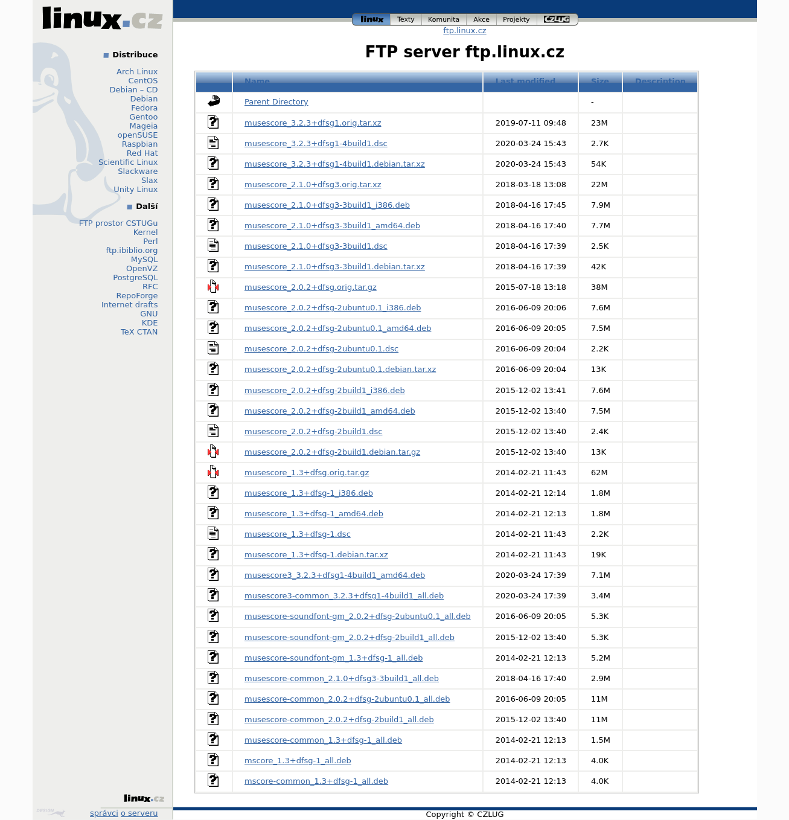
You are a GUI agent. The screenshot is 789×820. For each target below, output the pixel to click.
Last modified (526, 81)
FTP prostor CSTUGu (118, 223)
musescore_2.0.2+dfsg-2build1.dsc (313, 431)
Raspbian (140, 144)
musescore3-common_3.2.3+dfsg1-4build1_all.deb (344, 595)
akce (482, 19)
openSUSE (138, 134)
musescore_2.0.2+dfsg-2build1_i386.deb (324, 390)
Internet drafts (129, 304)
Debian (144, 98)
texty (406, 19)
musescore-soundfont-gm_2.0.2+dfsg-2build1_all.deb (349, 637)
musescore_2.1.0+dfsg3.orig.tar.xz (313, 184)
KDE (150, 322)
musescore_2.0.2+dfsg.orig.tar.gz (310, 287)
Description (660, 81)
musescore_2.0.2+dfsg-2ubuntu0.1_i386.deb (332, 307)
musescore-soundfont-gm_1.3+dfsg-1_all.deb (333, 657)
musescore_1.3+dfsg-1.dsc (297, 534)
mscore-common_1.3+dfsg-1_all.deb (316, 781)
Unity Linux (135, 189)
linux (371, 19)
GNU (149, 313)
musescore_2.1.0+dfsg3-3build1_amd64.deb (332, 225)
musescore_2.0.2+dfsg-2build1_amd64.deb (329, 410)
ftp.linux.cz (464, 30)
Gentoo (143, 116)
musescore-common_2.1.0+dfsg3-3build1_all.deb (341, 678)
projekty (517, 19)
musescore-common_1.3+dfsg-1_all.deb (323, 740)
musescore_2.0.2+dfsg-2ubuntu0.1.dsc (321, 348)
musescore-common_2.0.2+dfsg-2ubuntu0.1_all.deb (347, 698)
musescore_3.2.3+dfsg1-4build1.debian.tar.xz (334, 163)
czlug (557, 19)
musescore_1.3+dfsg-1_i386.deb (308, 493)
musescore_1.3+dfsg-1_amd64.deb (313, 513)
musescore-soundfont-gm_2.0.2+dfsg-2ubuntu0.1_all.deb (357, 616)
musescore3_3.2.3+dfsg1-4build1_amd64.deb (334, 575)
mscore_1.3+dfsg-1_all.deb (297, 760)
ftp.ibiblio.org (132, 250)
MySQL (144, 259)
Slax (149, 180)
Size (600, 81)
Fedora (144, 107)
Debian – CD (134, 89)
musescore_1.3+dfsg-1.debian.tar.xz (316, 554)
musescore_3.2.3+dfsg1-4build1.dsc (316, 143)
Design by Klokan (51, 813)
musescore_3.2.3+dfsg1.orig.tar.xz (313, 122)
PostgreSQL (135, 277)
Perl (150, 241)
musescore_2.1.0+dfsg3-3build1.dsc (316, 246)
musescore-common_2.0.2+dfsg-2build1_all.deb (339, 719)
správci (104, 813)
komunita (444, 19)
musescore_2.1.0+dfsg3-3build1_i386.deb (327, 205)
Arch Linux (137, 71)
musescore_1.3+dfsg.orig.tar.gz (306, 472)
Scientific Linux (128, 162)
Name (257, 81)
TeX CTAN (139, 331)
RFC (150, 286)
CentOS (143, 80)
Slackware (138, 171)
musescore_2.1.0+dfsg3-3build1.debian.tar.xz (334, 266)
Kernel (145, 232)
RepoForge (137, 295)
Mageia (143, 125)
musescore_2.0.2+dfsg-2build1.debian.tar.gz (332, 451)
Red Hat (142, 153)
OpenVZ (142, 268)
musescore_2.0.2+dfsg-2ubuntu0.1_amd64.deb (337, 328)
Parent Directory (276, 101)
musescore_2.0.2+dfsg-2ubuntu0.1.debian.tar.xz (340, 369)
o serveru (139, 813)
